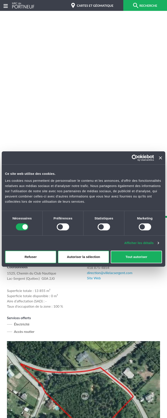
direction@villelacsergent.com (109, 273)
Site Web (94, 278)
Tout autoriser (136, 257)
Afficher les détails (139, 243)
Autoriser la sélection (83, 257)
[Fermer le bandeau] (160, 157)
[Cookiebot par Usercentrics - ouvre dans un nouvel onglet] (135, 158)
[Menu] (5, 5)
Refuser (31, 257)
